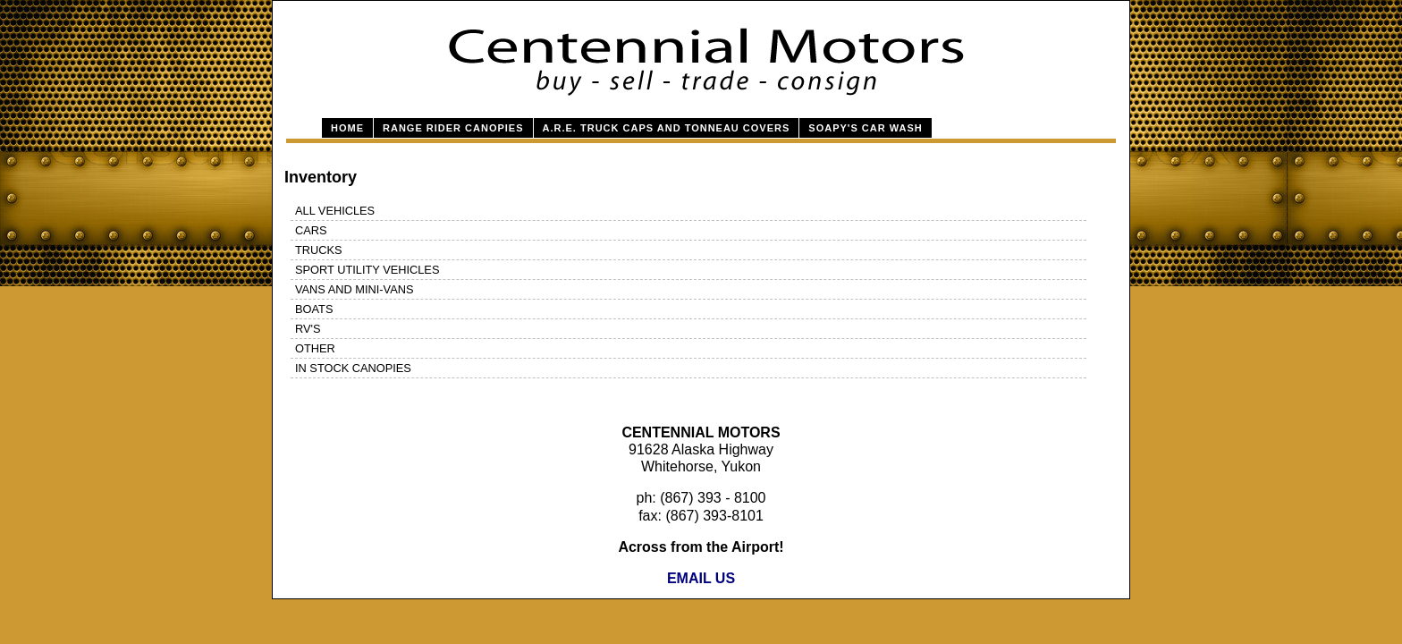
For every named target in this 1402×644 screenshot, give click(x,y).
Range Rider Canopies (453, 128)
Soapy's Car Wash (865, 128)
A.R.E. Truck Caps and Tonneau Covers (666, 128)
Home (347, 128)
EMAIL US (701, 578)
